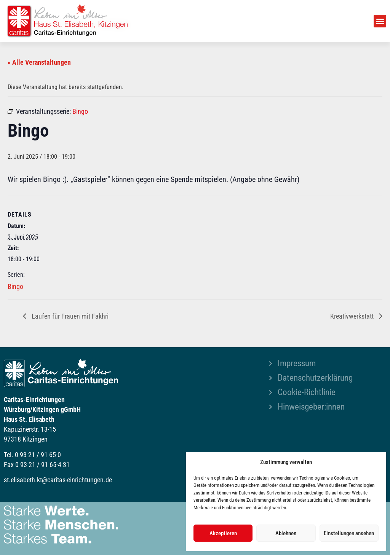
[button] (380, 21)
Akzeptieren (223, 533)
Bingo (15, 286)
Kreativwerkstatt (352, 316)
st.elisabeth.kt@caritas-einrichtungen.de (58, 480)
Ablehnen (285, 533)
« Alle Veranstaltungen (39, 62)
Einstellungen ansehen (349, 533)
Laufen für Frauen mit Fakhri (69, 316)
